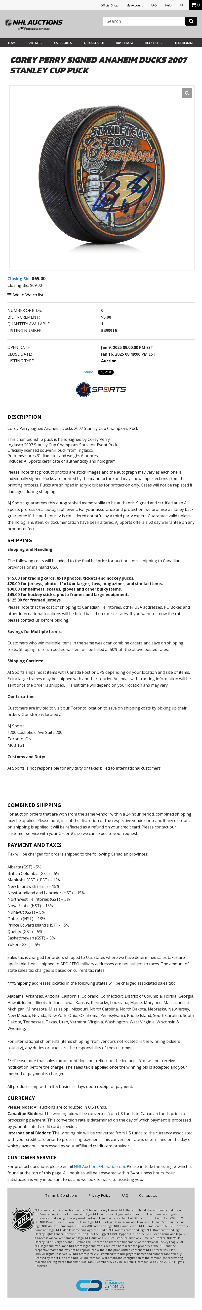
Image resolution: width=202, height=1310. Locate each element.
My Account (134, 5)
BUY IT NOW (124, 43)
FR (181, 5)
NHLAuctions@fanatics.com (99, 1166)
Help (168, 5)
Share (88, 372)
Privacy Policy (99, 1195)
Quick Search (94, 43)
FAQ (154, 5)
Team (11, 43)
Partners (35, 43)
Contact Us (148, 1195)
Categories (63, 43)
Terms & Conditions (61, 1195)
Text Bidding (184, 43)
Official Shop (109, 5)
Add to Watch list (25, 295)
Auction (109, 361)
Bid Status (153, 43)
